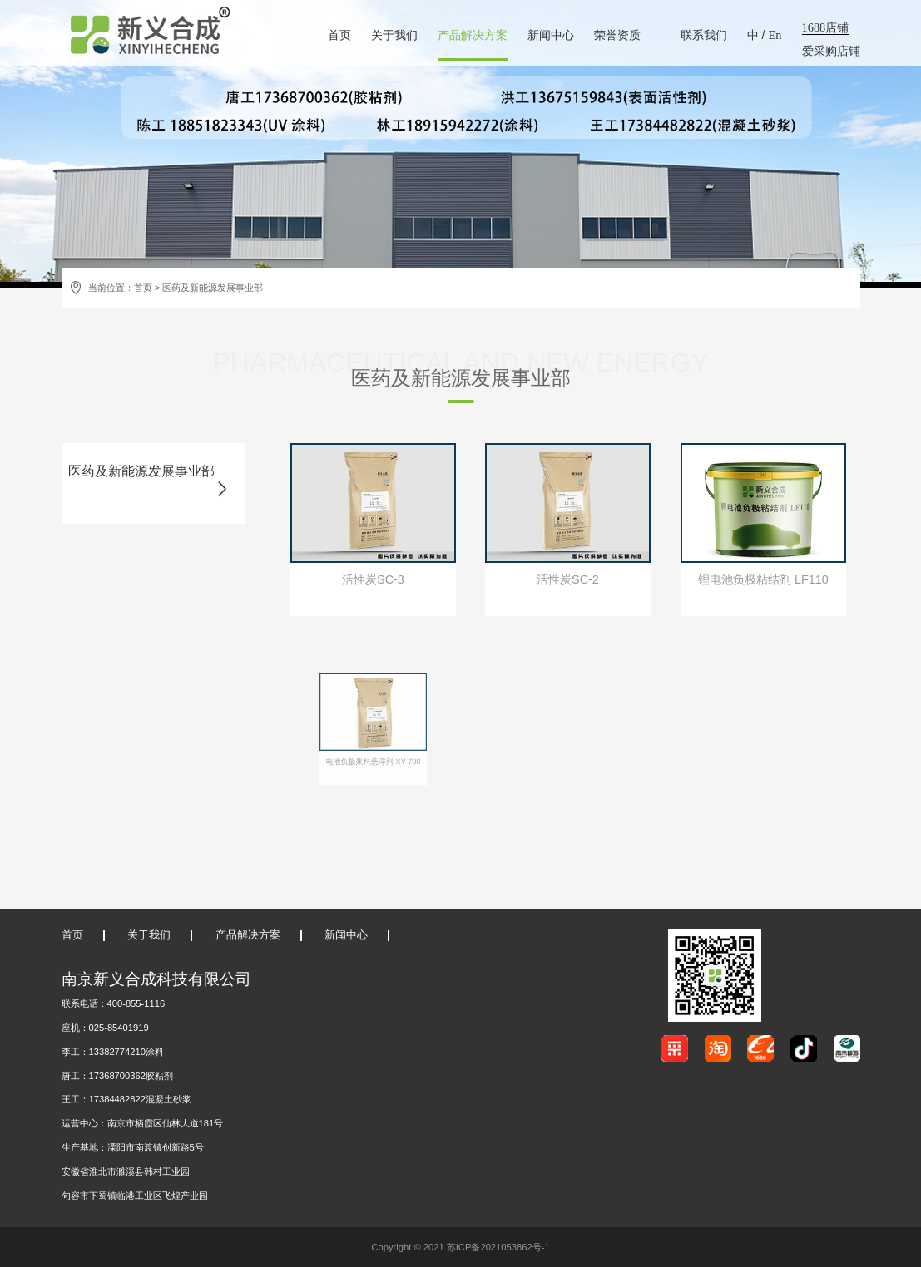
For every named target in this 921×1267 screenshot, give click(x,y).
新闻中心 (550, 35)
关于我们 (394, 35)
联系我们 (704, 35)
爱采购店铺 (831, 50)
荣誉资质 (617, 35)
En (775, 35)
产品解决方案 (473, 35)
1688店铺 (825, 27)
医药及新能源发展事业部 (212, 288)
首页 (339, 35)
